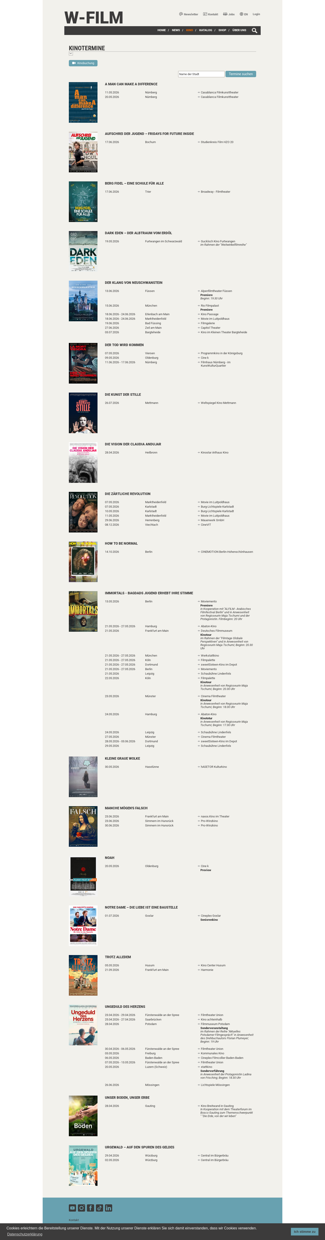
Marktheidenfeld (155, 318)
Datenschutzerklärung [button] (24, 1234)
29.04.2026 (112, 1155)
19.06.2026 (112, 323)
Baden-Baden (153, 1058)
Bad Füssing (153, 323)
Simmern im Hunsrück (159, 821)
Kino (189, 30)
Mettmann (151, 403)
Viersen (150, 353)
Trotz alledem (118, 957)
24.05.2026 (112, 714)
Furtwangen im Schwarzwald (163, 241)
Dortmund (151, 664)
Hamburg (151, 626)
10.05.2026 (112, 511)
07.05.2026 (112, 353)
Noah (109, 858)
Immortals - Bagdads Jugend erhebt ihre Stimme (149, 593)
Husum (149, 965)
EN (244, 14)
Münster (150, 696)
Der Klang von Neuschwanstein (133, 283)
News (176, 30)
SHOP (222, 30)
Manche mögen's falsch (126, 808)
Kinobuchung (83, 63)
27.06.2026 (112, 327)
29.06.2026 (112, 520)
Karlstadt (151, 506)
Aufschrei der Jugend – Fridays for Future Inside (149, 134)
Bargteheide (152, 332)
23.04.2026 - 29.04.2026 (120, 1015)
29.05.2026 (112, 745)
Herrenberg (152, 520)
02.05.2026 (112, 1160)
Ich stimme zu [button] (305, 1231)
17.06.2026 (112, 142)
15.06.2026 (112, 305)
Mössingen (152, 1085)
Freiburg (150, 1053)
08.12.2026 (112, 524)
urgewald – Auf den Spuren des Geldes (139, 1147)
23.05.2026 (112, 696)
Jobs (229, 14)
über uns (239, 30)
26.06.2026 (112, 1085)
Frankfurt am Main (157, 630)
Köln (148, 660)
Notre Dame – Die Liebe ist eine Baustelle (141, 907)
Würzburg (151, 1155)
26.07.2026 (112, 403)
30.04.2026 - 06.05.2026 (120, 1048)
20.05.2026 (112, 97)
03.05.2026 (112, 1053)
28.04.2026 (112, 452)
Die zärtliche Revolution (128, 494)
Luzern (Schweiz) (156, 1067)
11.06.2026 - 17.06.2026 (120, 362)
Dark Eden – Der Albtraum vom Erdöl (138, 233)
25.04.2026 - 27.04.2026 (120, 1019)
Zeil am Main (153, 327)
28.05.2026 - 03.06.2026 (120, 741)
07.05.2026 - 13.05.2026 (120, 1062)
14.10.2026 (112, 551)
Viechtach (151, 524)
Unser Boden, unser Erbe (127, 1098)
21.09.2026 (112, 970)
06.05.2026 (112, 1058)
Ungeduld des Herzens (125, 1007)
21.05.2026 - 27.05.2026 (120, 626)
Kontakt (210, 14)
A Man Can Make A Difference (131, 84)
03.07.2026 (112, 332)
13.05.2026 (112, 601)
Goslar (149, 915)
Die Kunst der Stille (123, 395)
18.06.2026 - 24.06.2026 (120, 314)
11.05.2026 (112, 92)
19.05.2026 (112, 241)
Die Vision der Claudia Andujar (133, 444)
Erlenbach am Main (157, 314)
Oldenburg (151, 357)
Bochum (150, 142)
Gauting (150, 1106)
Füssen (150, 291)
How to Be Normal (121, 543)
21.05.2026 (112, 630)
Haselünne (152, 766)
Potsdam (151, 1024)
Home (162, 30)
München (151, 305)
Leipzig (149, 673)
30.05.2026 (112, 766)
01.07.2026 (112, 915)
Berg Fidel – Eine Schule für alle (134, 183)
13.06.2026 (112, 291)
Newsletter (188, 14)
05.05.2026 (112, 965)
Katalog (205, 30)
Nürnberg (151, 92)
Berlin (148, 551)
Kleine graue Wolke (122, 758)
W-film (93, 18)
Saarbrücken (153, 1019)
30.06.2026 (112, 825)
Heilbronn (151, 452)
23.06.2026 (112, 816)
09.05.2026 (112, 357)
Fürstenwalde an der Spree (162, 1015)
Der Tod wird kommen (124, 345)
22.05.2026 (112, 678)
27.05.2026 (112, 736)
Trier (148, 191)
